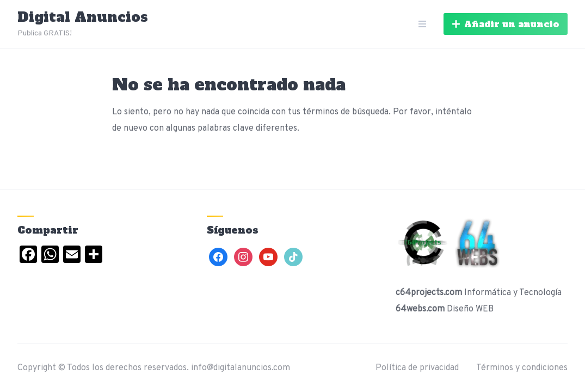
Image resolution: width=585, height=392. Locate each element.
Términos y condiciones (522, 368)
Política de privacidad (417, 368)
